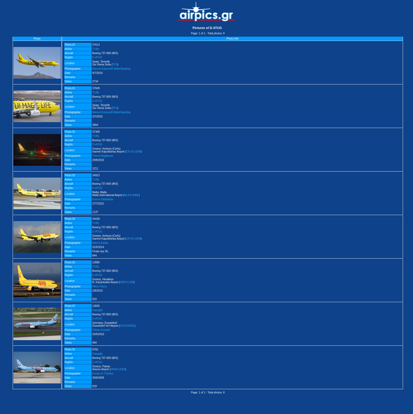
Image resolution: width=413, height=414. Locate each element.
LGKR (137, 151)
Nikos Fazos (99, 286)
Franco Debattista (102, 199)
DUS (122, 325)
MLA (126, 195)
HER (122, 282)
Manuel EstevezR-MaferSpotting (111, 68)
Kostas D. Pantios (102, 373)
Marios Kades (100, 242)
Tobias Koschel (101, 330)
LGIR (131, 282)
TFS (114, 64)
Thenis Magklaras (102, 155)
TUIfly (95, 48)
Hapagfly (97, 310)
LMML (135, 195)
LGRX (121, 369)
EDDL (131, 325)
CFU (128, 151)
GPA (113, 369)
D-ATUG (97, 57)
